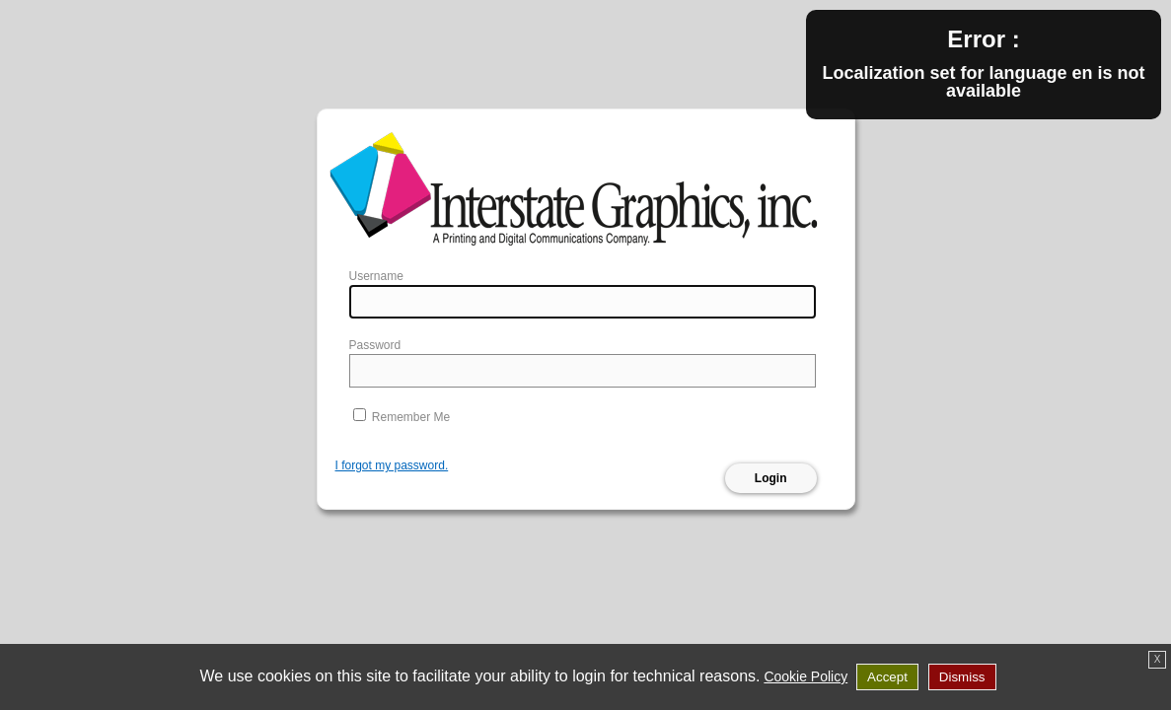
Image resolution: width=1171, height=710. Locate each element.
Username (376, 276)
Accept (887, 677)
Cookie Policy (805, 676)
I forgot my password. (392, 465)
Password (375, 345)
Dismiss (962, 677)
